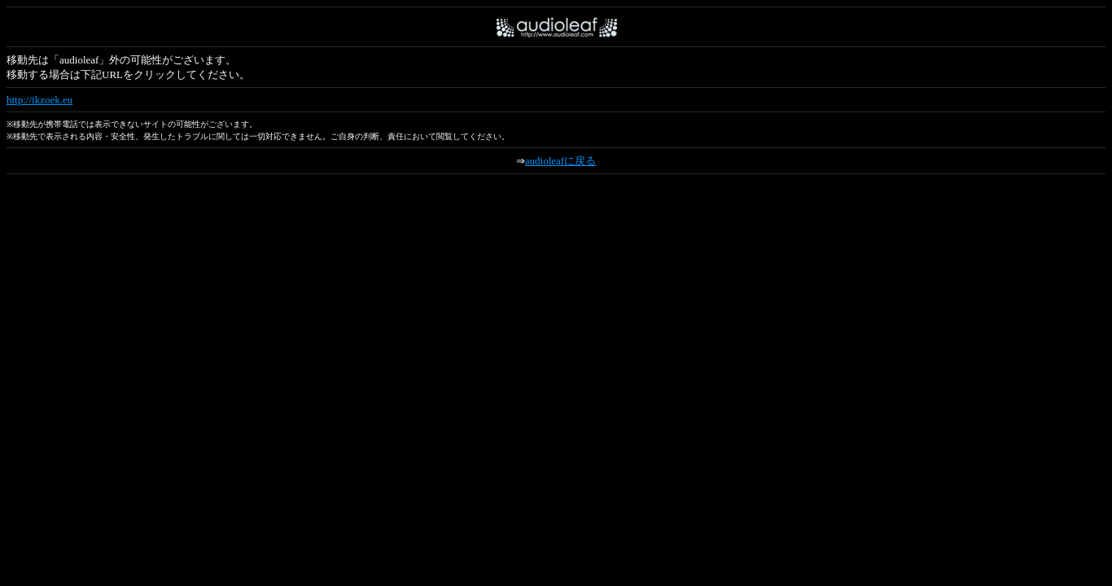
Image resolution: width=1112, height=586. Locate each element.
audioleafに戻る (560, 161)
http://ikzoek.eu (39, 100)
